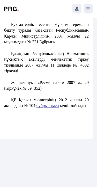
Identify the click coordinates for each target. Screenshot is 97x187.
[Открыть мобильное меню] (88, 8)
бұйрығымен (47, 105)
